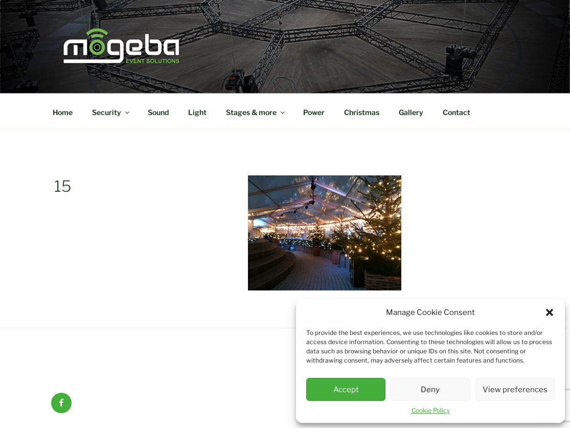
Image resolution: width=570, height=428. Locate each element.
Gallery (411, 112)
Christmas (361, 112)
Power (314, 112)
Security (111, 112)
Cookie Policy (431, 410)
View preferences (515, 389)
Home (63, 112)
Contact (456, 112)
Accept (346, 389)
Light (197, 112)
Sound (158, 112)
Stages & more (256, 112)
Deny (430, 389)
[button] (549, 312)
